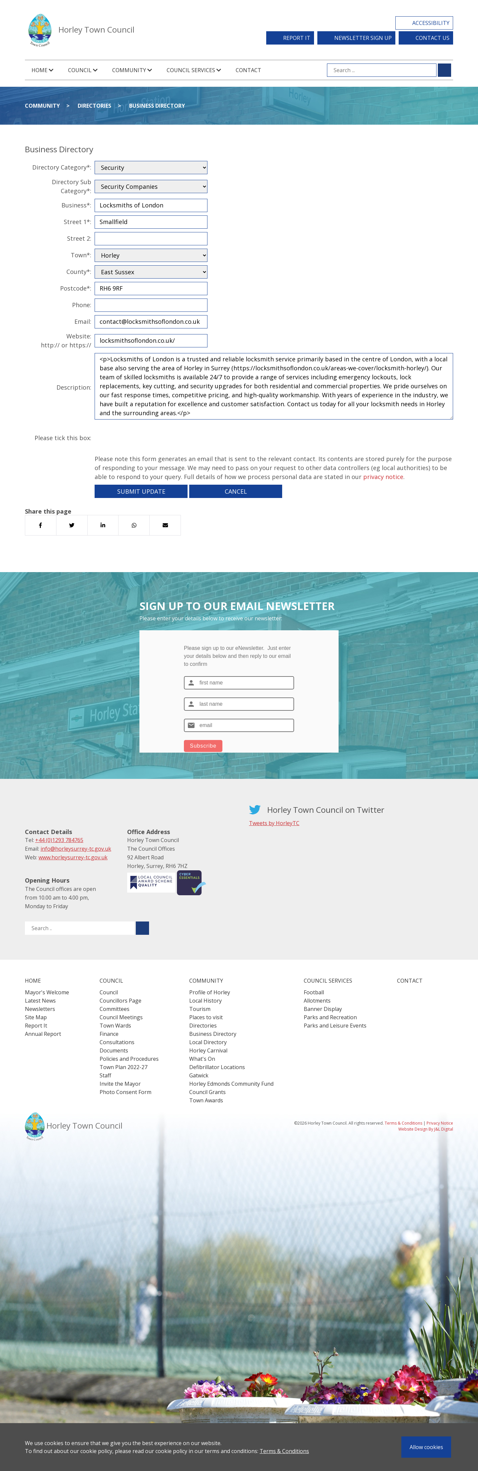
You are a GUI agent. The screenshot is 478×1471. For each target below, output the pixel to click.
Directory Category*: (61, 167)
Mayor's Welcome (47, 992)
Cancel (236, 491)
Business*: (76, 205)
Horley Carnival (208, 1050)
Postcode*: (75, 288)
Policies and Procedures (129, 1058)
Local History (205, 1000)
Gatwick (198, 1075)
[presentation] (145, 438)
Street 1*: (77, 222)
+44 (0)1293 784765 (59, 840)
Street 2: (79, 238)
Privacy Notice (440, 1123)
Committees (114, 1009)
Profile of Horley (209, 992)
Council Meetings (121, 1017)
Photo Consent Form (125, 1092)
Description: (73, 387)
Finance (109, 1034)
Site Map (36, 1017)
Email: (82, 321)
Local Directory (208, 1042)
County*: (78, 272)
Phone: (81, 305)
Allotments (317, 1000)
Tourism (199, 1009)
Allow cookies (426, 1447)
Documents (114, 1050)
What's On (202, 1058)
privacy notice (383, 477)
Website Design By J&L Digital (425, 1129)
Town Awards (206, 1100)
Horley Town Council (96, 29)
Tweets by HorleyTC (274, 823)
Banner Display (323, 1009)
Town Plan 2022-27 (123, 1067)
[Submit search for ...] (444, 70)
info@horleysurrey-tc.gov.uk (75, 848)
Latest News (40, 1000)
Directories (94, 105)
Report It (296, 38)
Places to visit (206, 1017)
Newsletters (40, 1009)
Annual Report (43, 1034)
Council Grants (207, 1092)
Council (109, 992)
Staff (105, 1075)
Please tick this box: (63, 438)
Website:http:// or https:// (66, 340)
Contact (248, 70)
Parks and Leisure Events (335, 1025)
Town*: (81, 255)
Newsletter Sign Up (363, 38)
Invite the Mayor (120, 1083)
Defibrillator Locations (217, 1067)
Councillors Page (120, 1000)
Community (42, 105)
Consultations (117, 1042)
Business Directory (157, 105)
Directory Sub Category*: (71, 186)
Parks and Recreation (330, 1017)
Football (314, 992)
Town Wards (115, 1025)
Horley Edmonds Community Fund (231, 1083)
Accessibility (430, 23)
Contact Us (432, 38)
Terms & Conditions (284, 1451)
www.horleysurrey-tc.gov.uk (73, 857)
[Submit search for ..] (142, 928)
